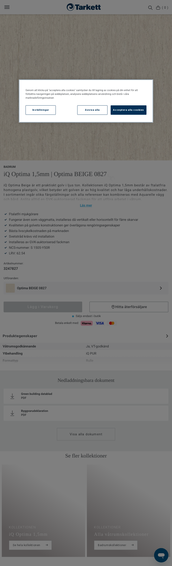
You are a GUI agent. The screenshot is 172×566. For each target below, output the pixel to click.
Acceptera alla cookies (128, 109)
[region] (86, 100)
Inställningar (40, 109)
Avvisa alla (92, 109)
